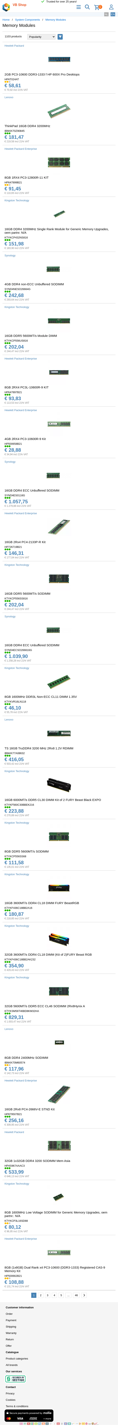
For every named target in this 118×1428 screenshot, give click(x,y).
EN (113, 14)
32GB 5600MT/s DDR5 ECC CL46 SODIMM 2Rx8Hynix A (45, 1006)
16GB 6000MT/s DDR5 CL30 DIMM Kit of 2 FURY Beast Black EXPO (53, 800)
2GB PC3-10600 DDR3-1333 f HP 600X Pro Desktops (42, 74)
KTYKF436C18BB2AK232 (20, 959)
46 (76, 1295)
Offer (9, 1345)
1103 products (13, 36)
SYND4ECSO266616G (18, 650)
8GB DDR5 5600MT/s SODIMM (27, 851)
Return (10, 1339)
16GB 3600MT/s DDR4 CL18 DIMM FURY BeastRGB (42, 903)
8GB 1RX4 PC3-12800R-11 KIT (27, 177)
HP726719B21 (13, 546)
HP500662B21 (13, 1275)
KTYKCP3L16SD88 (16, 1220)
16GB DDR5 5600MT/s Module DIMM (31, 335)
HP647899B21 (13, 182)
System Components (27, 19)
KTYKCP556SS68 (15, 856)
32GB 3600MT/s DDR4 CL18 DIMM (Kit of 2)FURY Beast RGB (48, 954)
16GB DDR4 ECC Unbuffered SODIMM (32, 490)
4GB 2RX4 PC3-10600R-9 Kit (25, 439)
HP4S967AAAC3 (15, 1165)
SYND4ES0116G (15, 495)
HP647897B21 (13, 392)
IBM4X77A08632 (15, 753)
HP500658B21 (13, 443)
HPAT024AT (12, 79)
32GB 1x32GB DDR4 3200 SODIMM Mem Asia (37, 1161)
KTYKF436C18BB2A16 (18, 907)
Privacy (10, 1393)
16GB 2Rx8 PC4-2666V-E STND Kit (29, 1109)
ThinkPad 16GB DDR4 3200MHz (27, 126)
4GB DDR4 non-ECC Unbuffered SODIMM (34, 284)
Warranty (11, 1333)
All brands (12, 1365)
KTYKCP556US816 (16, 340)
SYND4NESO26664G (17, 289)
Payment (11, 1320)
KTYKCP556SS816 (16, 598)
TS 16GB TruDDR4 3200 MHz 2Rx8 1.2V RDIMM (39, 748)
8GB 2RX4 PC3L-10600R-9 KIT (27, 387)
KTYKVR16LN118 (15, 701)
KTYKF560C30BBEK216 (19, 804)
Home (6, 19)
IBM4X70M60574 (15, 1062)
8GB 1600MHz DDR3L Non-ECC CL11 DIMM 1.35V (41, 696)
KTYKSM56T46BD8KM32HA (22, 1011)
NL (106, 14)
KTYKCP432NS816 (16, 237)
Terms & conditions (17, 1406)
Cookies (10, 1399)
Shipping (11, 1326)
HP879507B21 (13, 1114)
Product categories (17, 1358)
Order (9, 1313)
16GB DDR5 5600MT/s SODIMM (27, 593)
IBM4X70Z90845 (15, 130)
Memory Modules (55, 19)
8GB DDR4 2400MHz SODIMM (26, 1057)
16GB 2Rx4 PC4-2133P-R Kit (25, 542)
